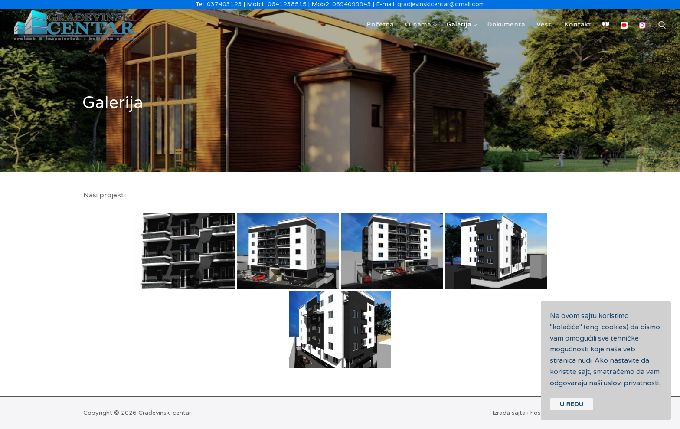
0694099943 (351, 4)
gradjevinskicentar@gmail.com (441, 4)
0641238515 (287, 4)
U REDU (571, 404)
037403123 (224, 4)
